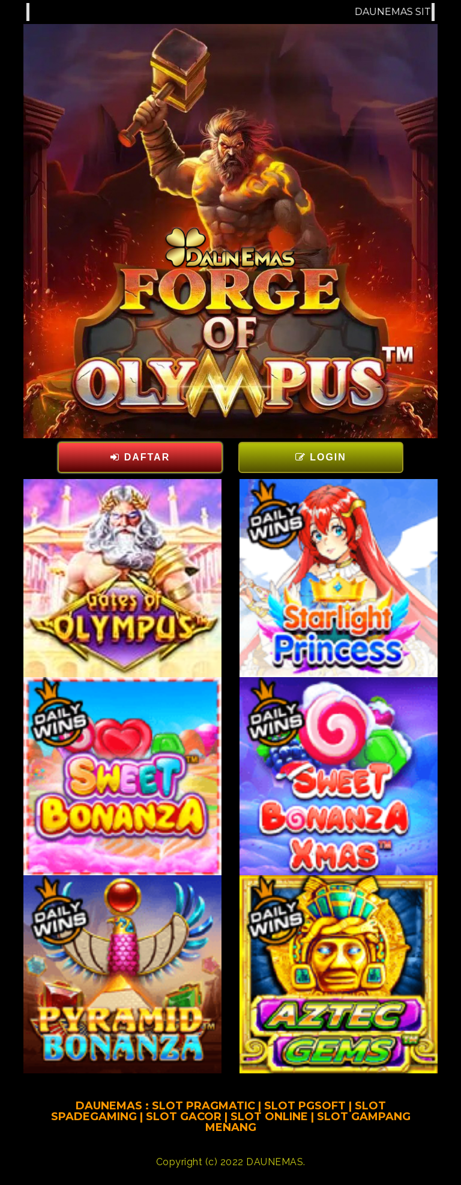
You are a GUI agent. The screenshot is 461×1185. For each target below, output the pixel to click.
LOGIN (320, 457)
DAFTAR (140, 457)
